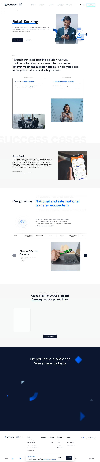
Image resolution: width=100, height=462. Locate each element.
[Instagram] (20, 458)
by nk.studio (91, 458)
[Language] (84, 5)
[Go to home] (13, 4)
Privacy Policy (53, 459)
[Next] (86, 255)
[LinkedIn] (13, 458)
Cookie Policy (46, 459)
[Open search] (81, 5)
